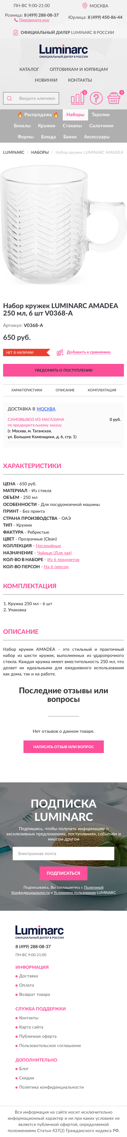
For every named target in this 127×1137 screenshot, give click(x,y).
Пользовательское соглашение (50, 1046)
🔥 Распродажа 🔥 (38, 114)
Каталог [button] (29, 69)
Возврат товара (34, 995)
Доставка (28, 976)
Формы (26, 137)
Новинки (46, 80)
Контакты (80, 80)
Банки (70, 137)
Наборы (75, 114)
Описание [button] (65, 390)
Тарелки (101, 114)
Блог (24, 1069)
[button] (31, 20)
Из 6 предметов (63, 560)
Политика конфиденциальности (51, 1088)
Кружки (46, 126)
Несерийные (48, 546)
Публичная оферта (38, 1036)
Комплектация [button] (102, 390)
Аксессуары (97, 137)
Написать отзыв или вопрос (63, 747)
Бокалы (22, 126)
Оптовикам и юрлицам (79, 69)
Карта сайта (31, 1027)
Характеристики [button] (26, 390)
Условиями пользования (75, 893)
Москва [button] (46, 409)
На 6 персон (56, 567)
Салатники (101, 126)
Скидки (26, 1078)
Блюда (48, 137)
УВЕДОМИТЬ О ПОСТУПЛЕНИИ (63, 370)
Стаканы (72, 126)
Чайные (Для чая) (54, 553)
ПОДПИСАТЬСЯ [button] (63, 873)
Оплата (26, 986)
